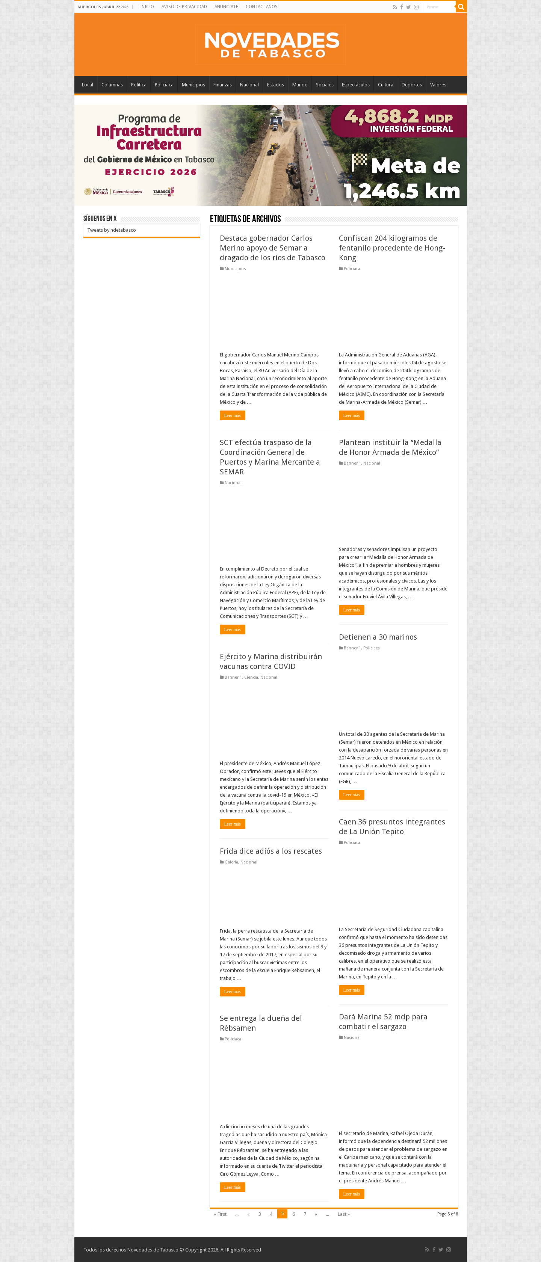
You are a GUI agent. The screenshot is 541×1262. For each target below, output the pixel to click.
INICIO (147, 6)
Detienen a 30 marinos (378, 637)
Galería (231, 862)
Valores (438, 85)
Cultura (385, 85)
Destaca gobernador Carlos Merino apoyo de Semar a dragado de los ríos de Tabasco (272, 248)
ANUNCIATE (226, 6)
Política (139, 85)
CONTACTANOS (262, 6)
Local (87, 85)
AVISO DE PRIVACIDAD (184, 6)
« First (220, 1214)
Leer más (232, 415)
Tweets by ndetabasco (111, 230)
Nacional (249, 85)
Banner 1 (352, 463)
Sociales (325, 85)
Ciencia (251, 677)
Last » (344, 1214)
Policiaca (164, 85)
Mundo (300, 85)
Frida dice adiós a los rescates (271, 851)
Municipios (193, 85)
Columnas (112, 85)
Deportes (412, 85)
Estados (275, 85)
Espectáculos (356, 85)
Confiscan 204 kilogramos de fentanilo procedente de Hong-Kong (392, 248)
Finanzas (222, 85)
